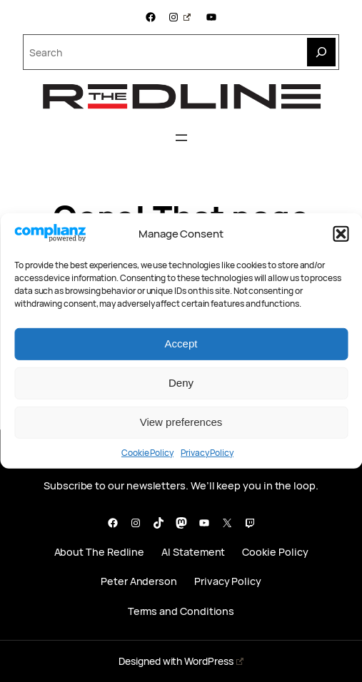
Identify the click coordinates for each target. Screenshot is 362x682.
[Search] (321, 52)
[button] (340, 234)
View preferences (181, 422)
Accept (181, 343)
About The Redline (99, 552)
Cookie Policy (147, 453)
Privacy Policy (207, 453)
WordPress (213, 661)
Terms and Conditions (181, 611)
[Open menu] (181, 137)
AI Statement (193, 552)
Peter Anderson (139, 581)
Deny (181, 383)
